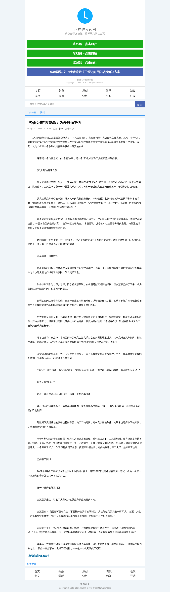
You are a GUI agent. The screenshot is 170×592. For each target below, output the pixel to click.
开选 (132, 95)
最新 (61, 95)
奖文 (38, 95)
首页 (38, 90)
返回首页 (85, 584)
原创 (85, 90)
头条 (61, 90)
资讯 (108, 90)
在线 (132, 90)
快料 (85, 95)
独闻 (108, 95)
